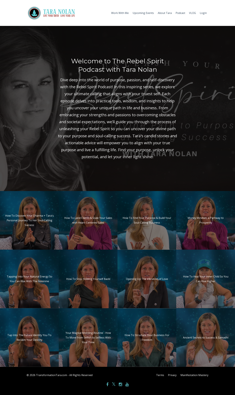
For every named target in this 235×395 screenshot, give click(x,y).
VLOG (192, 13)
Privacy (172, 375)
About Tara (165, 13)
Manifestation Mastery (194, 375)
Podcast (180, 13)
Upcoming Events (143, 13)
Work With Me (120, 13)
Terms (160, 375)
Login (203, 13)
